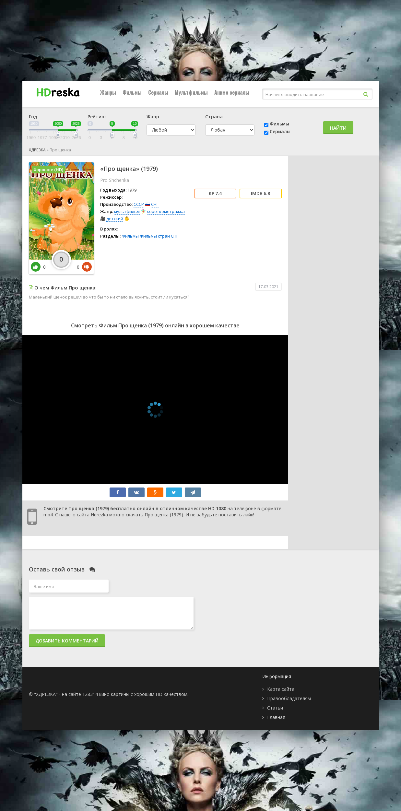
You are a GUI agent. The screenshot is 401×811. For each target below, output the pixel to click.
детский (114, 218)
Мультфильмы (191, 92)
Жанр (153, 116)
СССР (139, 204)
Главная (276, 717)
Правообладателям (289, 698)
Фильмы (132, 92)
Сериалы (158, 92)
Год (33, 116)
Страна (214, 116)
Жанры (108, 92)
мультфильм (127, 211)
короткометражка (166, 211)
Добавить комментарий (67, 641)
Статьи (275, 708)
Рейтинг (97, 116)
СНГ (155, 204)
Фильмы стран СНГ (159, 236)
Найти (338, 128)
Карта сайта (280, 689)
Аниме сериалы (231, 92)
